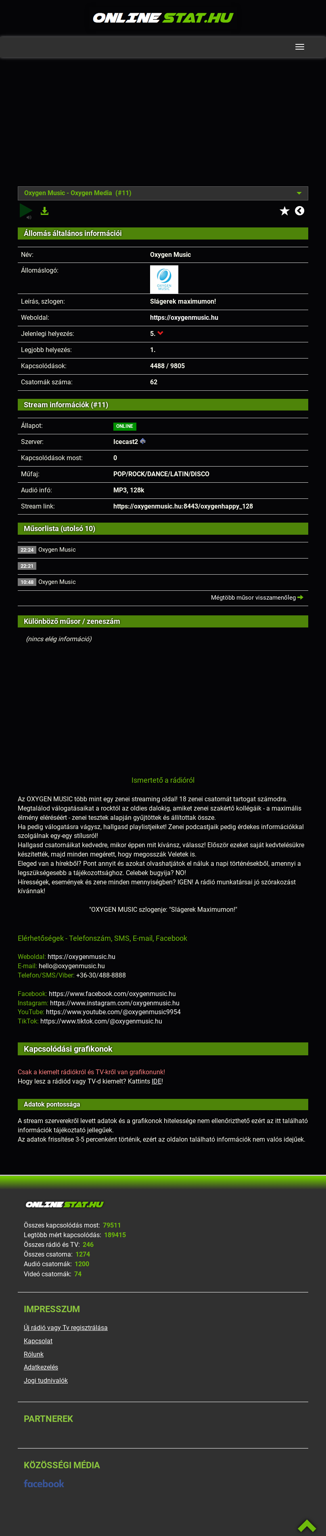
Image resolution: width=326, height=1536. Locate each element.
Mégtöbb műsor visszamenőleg (257, 597)
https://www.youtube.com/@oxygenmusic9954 (113, 1012)
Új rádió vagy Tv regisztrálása (66, 1328)
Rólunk (34, 1354)
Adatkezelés (41, 1367)
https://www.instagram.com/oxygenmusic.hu (115, 1003)
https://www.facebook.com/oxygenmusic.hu (112, 994)
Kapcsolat (38, 1341)
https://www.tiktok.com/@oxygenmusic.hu (101, 1021)
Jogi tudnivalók (46, 1380)
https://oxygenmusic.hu (184, 317)
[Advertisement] (163, 127)
